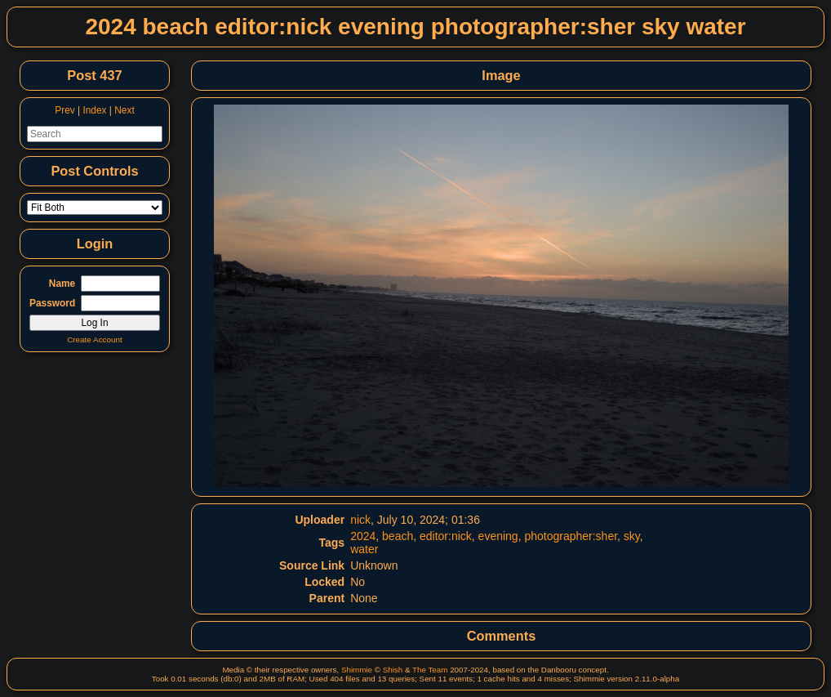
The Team (429, 669)
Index (94, 110)
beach (397, 536)
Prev (64, 110)
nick (360, 519)
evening (498, 536)
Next (124, 110)
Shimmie (356, 669)
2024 (363, 536)
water (364, 549)
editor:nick (446, 536)
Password (52, 303)
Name (62, 283)
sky (632, 536)
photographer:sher (570, 536)
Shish (393, 669)
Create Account (94, 339)
